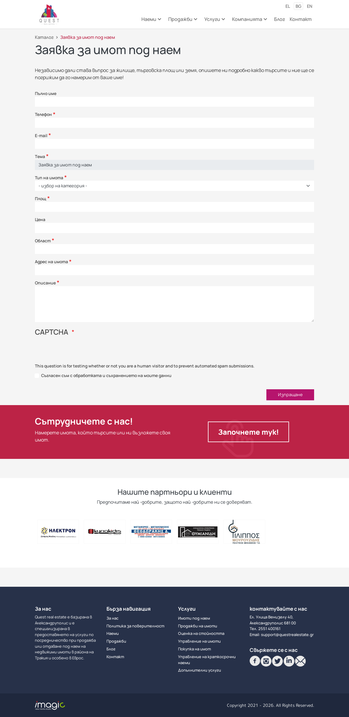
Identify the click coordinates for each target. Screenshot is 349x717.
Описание (45, 283)
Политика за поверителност (135, 626)
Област (43, 240)
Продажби (116, 641)
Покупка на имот (194, 649)
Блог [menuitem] (279, 19)
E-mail (41, 135)
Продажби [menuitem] (182, 21)
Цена (40, 219)
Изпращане (290, 394)
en (309, 6)
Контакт (115, 656)
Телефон (43, 114)
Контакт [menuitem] (301, 19)
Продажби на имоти (197, 626)
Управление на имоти (199, 641)
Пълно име (45, 93)
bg (298, 6)
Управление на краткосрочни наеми (207, 659)
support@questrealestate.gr (287, 634)
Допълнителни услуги (199, 670)
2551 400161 (269, 628)
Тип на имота (49, 177)
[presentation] (80, 351)
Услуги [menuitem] (214, 21)
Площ (40, 198)
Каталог (44, 37)
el (287, 6)
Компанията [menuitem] (249, 21)
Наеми (112, 633)
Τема (40, 156)
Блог (110, 649)
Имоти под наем (194, 618)
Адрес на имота (51, 261)
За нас (112, 618)
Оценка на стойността (201, 633)
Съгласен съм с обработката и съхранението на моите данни (106, 375)
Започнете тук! (248, 432)
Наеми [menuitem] (151, 21)
